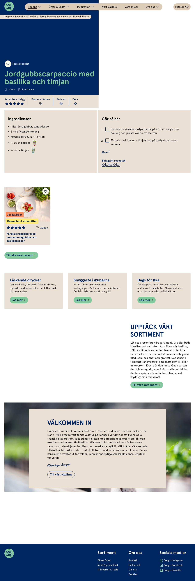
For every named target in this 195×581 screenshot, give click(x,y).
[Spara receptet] (8, 63)
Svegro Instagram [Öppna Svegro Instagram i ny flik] (171, 561)
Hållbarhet (134, 565)
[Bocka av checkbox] (107, 129)
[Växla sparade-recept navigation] (181, 6)
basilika (29, 143)
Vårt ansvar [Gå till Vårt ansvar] (131, 6)
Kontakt (132, 560)
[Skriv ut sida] (61, 101)
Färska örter (104, 560)
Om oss (132, 569)
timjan (28, 150)
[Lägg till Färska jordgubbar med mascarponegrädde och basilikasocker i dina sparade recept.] (45, 191)
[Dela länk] (75, 101)
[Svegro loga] (9, 7)
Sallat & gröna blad (108, 565)
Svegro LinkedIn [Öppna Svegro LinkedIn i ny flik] (170, 570)
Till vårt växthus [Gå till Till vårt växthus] (62, 499)
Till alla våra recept (19, 256)
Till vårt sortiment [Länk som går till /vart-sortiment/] (145, 409)
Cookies (132, 574)
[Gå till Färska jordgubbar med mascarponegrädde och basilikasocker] (27, 216)
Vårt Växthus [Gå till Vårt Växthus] (109, 6)
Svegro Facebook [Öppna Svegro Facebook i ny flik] (171, 565)
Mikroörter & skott (108, 569)
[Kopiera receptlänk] (41, 101)
